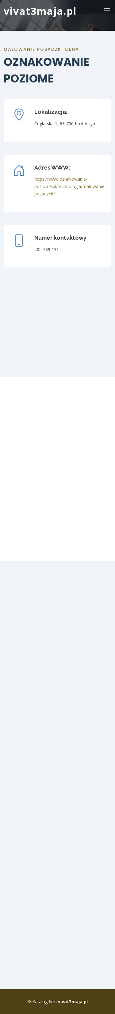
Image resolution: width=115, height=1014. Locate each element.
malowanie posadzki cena (41, 49)
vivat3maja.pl (40, 11)
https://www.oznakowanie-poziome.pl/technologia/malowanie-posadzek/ (70, 186)
